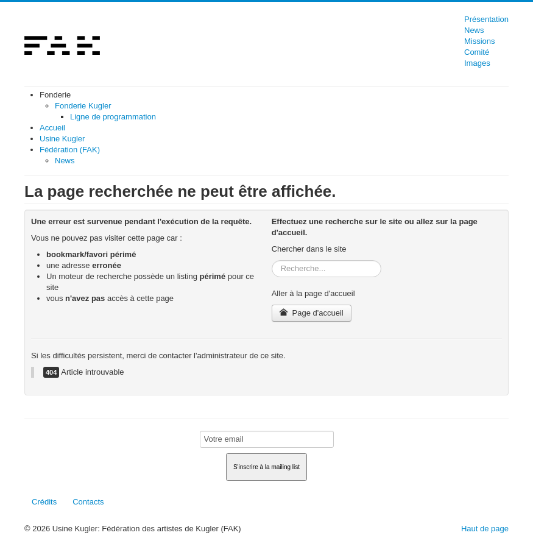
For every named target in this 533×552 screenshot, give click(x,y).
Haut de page (485, 528)
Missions (479, 41)
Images (477, 63)
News (474, 30)
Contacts (88, 501)
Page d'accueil (312, 312)
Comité (476, 52)
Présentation (486, 19)
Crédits (44, 501)
